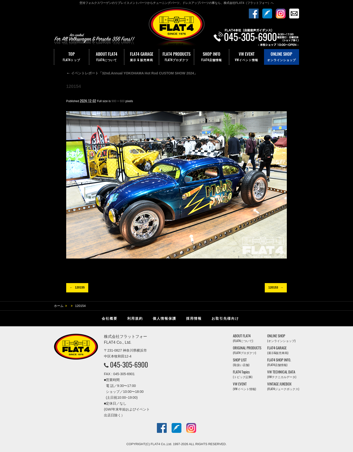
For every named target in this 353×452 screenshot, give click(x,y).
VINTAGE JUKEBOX (283, 386)
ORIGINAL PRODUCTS (247, 350)
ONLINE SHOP (281, 57)
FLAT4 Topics (242, 374)
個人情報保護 (164, 318)
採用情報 (194, 318)
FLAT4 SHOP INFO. (279, 362)
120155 (80, 287)
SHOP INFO (211, 57)
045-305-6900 (129, 364)
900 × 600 (118, 101)
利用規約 (135, 318)
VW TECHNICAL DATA (281, 374)
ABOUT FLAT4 (106, 57)
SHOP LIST (241, 362)
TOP (71, 57)
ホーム (58, 306)
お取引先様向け (225, 318)
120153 (273, 287)
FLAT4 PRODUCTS (176, 57)
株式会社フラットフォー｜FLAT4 (176, 27)
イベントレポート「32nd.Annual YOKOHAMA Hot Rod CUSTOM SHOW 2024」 (131, 73)
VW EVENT (246, 57)
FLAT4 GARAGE (141, 57)
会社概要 (109, 318)
